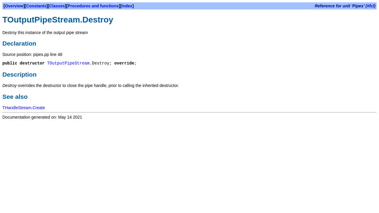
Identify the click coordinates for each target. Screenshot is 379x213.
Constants (36, 6)
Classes (57, 6)
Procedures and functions (93, 6)
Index (126, 6)
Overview (14, 6)
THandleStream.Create (23, 107)
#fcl (370, 6)
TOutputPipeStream (68, 63)
